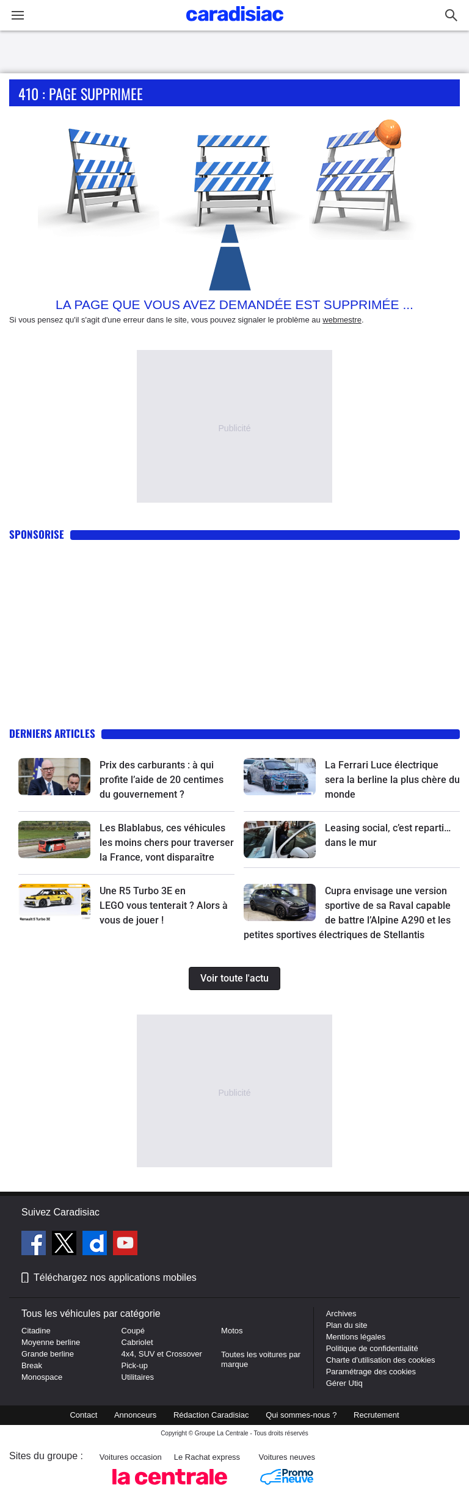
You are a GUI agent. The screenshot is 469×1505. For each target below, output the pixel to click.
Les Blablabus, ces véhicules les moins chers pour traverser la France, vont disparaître (167, 842)
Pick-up (135, 1365)
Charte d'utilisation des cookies (380, 1360)
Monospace (41, 1377)
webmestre (342, 319)
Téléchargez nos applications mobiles (115, 1277)
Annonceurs (135, 1414)
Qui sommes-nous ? (301, 1414)
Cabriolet (137, 1342)
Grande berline (47, 1353)
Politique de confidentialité (372, 1348)
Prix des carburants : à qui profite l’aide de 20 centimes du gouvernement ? (162, 779)
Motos (231, 1330)
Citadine (36, 1330)
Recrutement (376, 1414)
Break (31, 1365)
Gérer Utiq (344, 1383)
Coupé (133, 1330)
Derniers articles (52, 733)
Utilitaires (138, 1377)
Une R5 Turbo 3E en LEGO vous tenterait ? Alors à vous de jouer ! (164, 905)
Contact (83, 1414)
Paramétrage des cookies (371, 1371)
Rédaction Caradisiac (211, 1414)
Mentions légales (356, 1336)
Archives (341, 1313)
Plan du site (347, 1325)
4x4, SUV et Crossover (162, 1353)
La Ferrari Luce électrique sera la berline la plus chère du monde (392, 779)
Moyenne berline (50, 1342)
